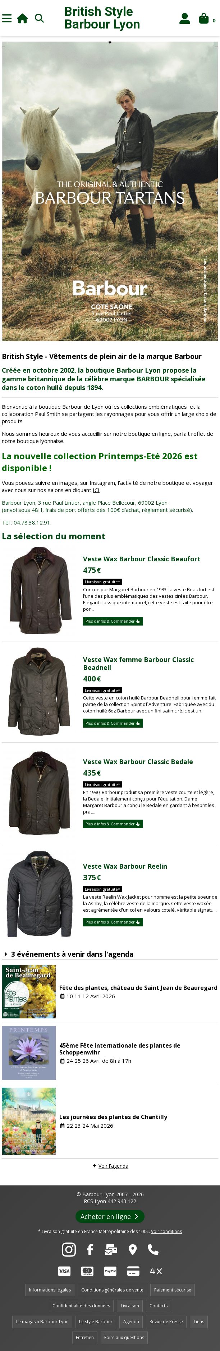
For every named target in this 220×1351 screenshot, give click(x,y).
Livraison (130, 1306)
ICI (96, 490)
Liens (199, 1322)
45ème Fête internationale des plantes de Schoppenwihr (119, 1048)
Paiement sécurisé (172, 1290)
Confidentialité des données (81, 1306)
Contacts (159, 1306)
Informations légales (50, 1290)
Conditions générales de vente (112, 1290)
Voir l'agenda (113, 1165)
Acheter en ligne (110, 1216)
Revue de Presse (166, 1322)
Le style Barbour (96, 1322)
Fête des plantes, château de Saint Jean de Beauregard (138, 988)
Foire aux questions (124, 1337)
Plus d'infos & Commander (113, 621)
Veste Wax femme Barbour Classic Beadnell (138, 663)
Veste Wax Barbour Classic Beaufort (142, 558)
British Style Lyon (102, 18)
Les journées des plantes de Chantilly (113, 1117)
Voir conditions (166, 1231)
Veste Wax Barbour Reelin (125, 866)
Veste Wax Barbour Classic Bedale (138, 761)
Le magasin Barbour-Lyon (42, 1322)
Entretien (85, 1337)
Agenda (131, 1322)
